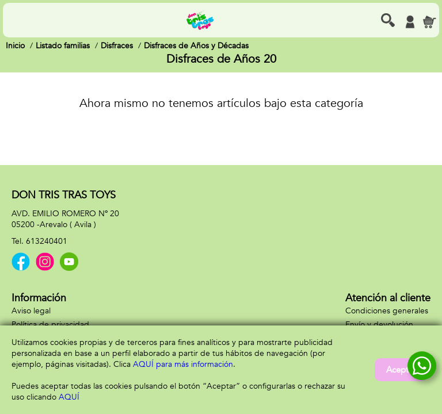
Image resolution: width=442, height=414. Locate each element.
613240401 (46, 241)
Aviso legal (31, 310)
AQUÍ (69, 397)
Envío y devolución (379, 324)
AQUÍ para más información (183, 364)
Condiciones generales (386, 310)
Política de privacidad (50, 324)
